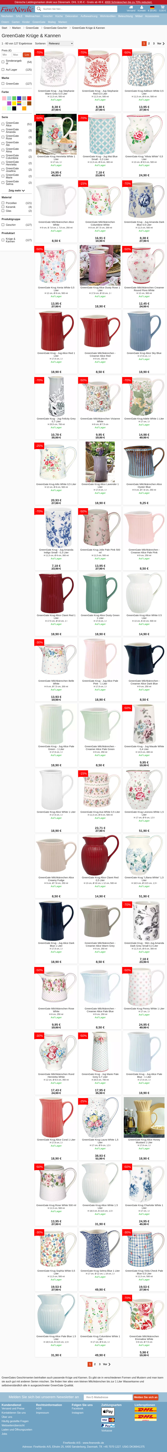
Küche (59, 16)
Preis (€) (6, 50)
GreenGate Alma (17, 150)
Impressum (42, 1412)
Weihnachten (32, 16)
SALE (19, 16)
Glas (17, 210)
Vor (161, 43)
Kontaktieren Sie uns (14, 1412)
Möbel (139, 16)
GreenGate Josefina (17, 169)
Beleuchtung (125, 16)
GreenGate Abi (17, 143)
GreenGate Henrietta (17, 163)
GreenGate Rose (17, 137)
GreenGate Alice (17, 124)
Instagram (77, 1412)
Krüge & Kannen (17, 240)
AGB (39, 1408)
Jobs (4, 1433)
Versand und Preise (13, 1408)
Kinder (26, 22)
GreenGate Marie (17, 176)
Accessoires (152, 16)
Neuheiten (7, 16)
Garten (16, 22)
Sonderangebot (17, 62)
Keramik (17, 207)
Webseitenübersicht (13, 1425)
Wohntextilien (108, 16)
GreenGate (38, 22)
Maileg (52, 22)
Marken (62, 22)
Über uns (7, 1417)
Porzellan (17, 203)
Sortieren (40, 43)
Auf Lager (17, 69)
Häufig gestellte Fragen (15, 1421)
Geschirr (48, 16)
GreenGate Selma (17, 182)
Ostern (5, 22)
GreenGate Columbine (17, 156)
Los (27, 54)
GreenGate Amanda (17, 130)
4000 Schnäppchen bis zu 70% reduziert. (128, 2)
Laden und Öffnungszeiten (17, 1429)
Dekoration (71, 16)
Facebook (77, 1408)
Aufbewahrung (89, 16)
